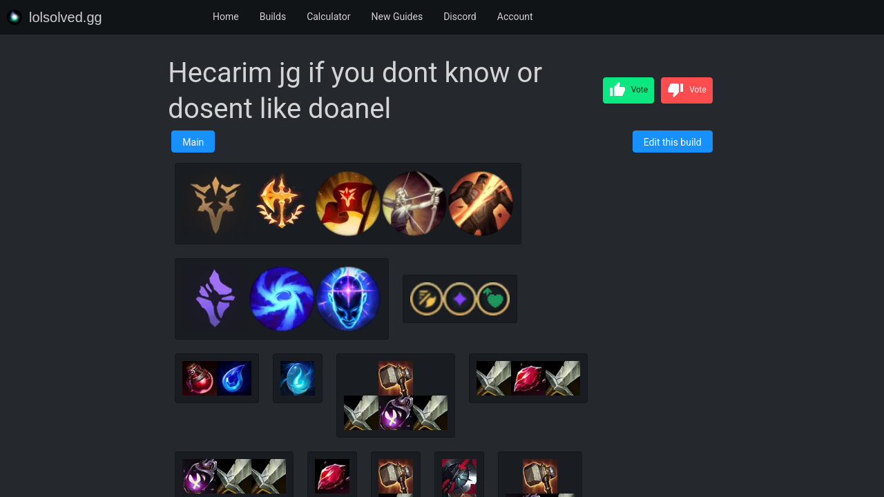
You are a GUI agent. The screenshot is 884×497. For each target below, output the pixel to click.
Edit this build (673, 142)
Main (193, 142)
